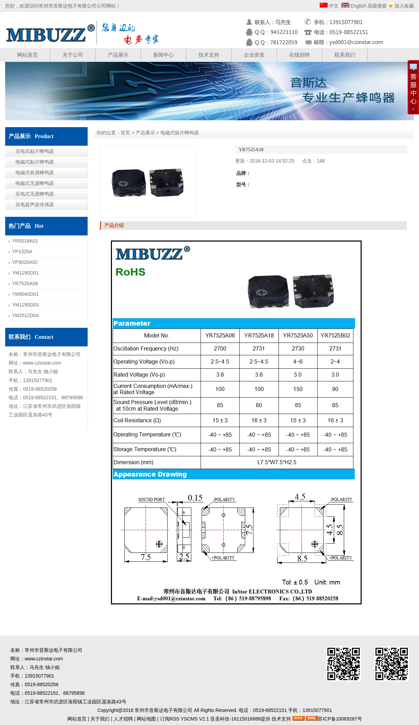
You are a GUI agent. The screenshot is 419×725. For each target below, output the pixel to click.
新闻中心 (163, 55)
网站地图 (146, 719)
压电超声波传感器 (34, 204)
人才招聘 (123, 719)
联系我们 (345, 55)
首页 (125, 132)
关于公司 (73, 55)
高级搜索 (377, 6)
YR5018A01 (25, 241)
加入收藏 (404, 6)
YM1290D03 (25, 305)
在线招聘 (299, 55)
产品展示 (118, 55)
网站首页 (27, 55)
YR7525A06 (25, 283)
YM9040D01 (25, 294)
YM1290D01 (25, 273)
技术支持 (209, 55)
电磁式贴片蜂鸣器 (34, 162)
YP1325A (22, 251)
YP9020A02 (25, 262)
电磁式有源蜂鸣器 (34, 172)
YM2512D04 (25, 315)
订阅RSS (170, 719)
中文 (333, 6)
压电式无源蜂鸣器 (34, 194)
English (357, 6)
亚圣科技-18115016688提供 (240, 719)
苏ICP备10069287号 (340, 719)
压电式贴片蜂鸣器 (34, 151)
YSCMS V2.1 (195, 719)
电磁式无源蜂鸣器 (34, 183)
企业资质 (254, 55)
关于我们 (100, 719)
